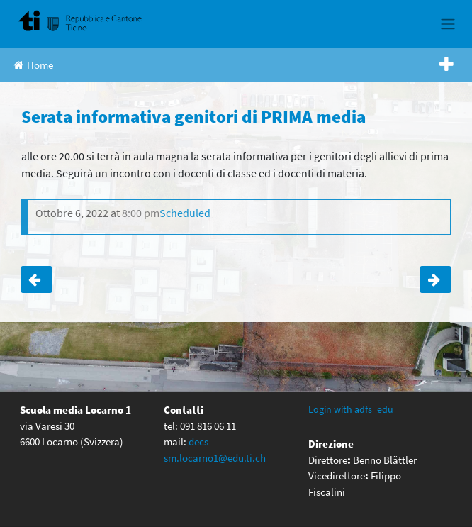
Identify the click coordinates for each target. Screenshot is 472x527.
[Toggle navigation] (447, 24)
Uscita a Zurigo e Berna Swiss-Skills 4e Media (36, 279)
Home (33, 65)
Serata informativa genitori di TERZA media (435, 279)
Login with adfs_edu (350, 409)
